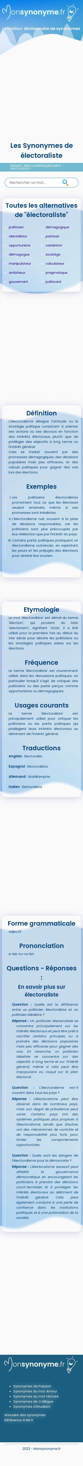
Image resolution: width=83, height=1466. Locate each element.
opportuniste (20, 245)
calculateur (55, 263)
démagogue (19, 254)
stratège (53, 254)
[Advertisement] (41, 97)
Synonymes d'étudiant (31, 1406)
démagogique (57, 227)
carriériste (54, 245)
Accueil (15, 166)
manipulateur (20, 263)
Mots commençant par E (42, 166)
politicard (53, 281)
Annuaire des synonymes (25, 1415)
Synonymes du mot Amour (35, 1391)
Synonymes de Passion (32, 1386)
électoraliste (19, 168)
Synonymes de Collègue (33, 1401)
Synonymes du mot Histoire (36, 1396)
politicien (16, 227)
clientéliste (18, 236)
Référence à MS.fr (18, 1420)
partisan (52, 236)
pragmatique (57, 272)
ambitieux (17, 272)
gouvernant (18, 281)
